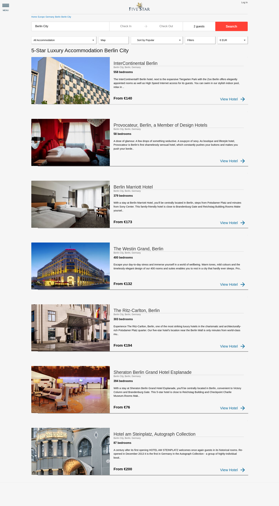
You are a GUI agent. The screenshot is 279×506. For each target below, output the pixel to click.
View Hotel (232, 99)
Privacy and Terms (62, 502)
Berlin (57, 17)
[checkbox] (37, 102)
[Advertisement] (139, 466)
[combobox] (70, 26)
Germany (50, 17)
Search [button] (231, 26)
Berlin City (66, 17)
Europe (41, 17)
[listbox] (63, 40)
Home (34, 17)
